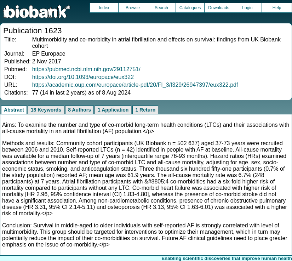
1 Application (113, 110)
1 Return (145, 110)
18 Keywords (46, 110)
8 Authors (79, 110)
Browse (133, 7)
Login (247, 7)
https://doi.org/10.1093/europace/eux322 (83, 77)
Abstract (14, 110)
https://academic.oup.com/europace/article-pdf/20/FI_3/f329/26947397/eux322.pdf (135, 85)
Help (277, 7)
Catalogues (190, 7)
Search (161, 7)
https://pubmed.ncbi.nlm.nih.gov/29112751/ (86, 69)
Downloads (218, 7)
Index (104, 7)
